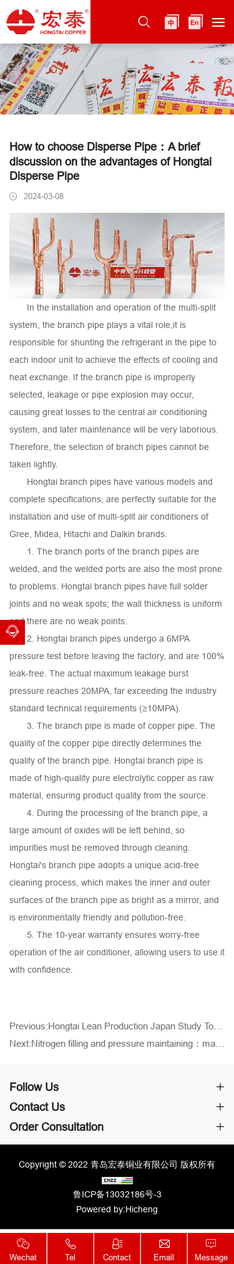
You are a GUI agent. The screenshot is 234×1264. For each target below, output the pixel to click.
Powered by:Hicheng (117, 1209)
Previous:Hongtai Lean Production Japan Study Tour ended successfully (117, 1031)
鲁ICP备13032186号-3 (117, 1194)
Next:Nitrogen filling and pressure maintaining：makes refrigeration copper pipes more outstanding (117, 1048)
